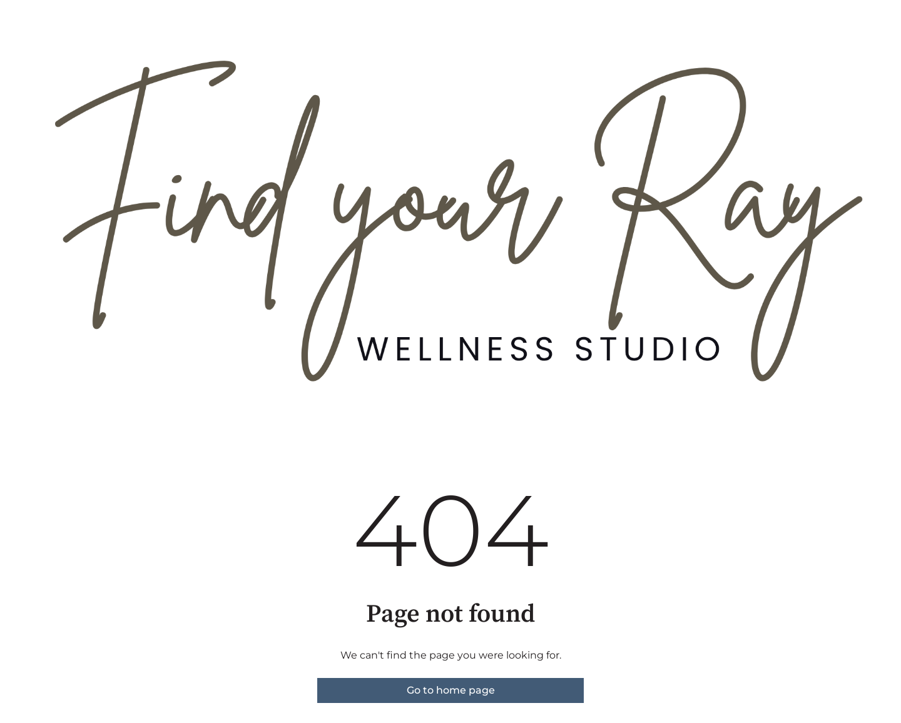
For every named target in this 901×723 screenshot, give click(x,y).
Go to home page (451, 690)
